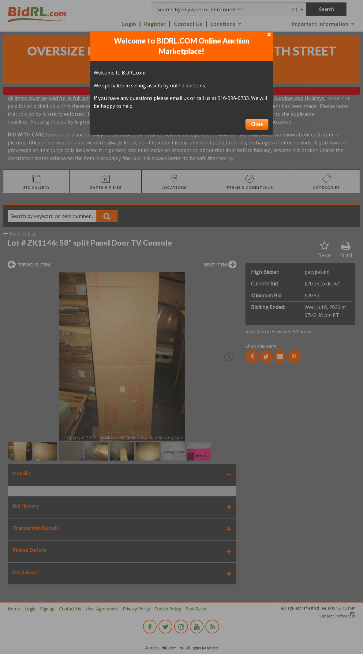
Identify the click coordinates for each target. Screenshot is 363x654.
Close (257, 124)
